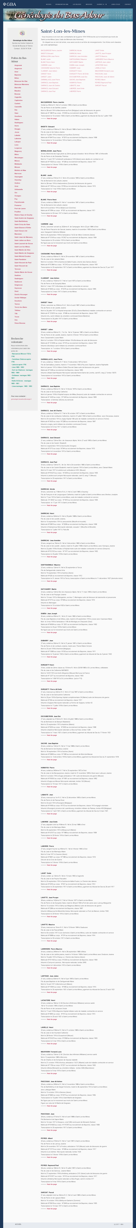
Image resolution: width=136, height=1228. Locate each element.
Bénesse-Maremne (22, 84)
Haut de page (52, 118)
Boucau (17, 94)
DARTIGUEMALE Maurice (78, 59)
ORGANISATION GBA (61, 4)
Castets (17, 103)
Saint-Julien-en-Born (22, 240)
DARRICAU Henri (75, 53)
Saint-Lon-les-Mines (22, 247)
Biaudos (18, 91)
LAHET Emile (99, 50)
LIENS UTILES (115, 4)
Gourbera (18, 116)
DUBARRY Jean (74, 68)
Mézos (17, 161)
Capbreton (19, 100)
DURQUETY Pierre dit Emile (79, 74)
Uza (16, 320)
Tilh (16, 314)
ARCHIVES (89, 4)
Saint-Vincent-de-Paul (23, 263)
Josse (17, 132)
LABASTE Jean (74, 85)
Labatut (17, 135)
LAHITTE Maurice (101, 56)
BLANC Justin (46, 59)
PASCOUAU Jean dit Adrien (104, 77)
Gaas (16, 113)
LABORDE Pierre (75, 91)
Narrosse (18, 174)
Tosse (17, 317)
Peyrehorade (19, 202)
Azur (16, 72)
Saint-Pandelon (20, 259)
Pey (16, 199)
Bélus (17, 78)
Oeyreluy (18, 180)
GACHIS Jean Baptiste (77, 80)
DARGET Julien (46, 77)
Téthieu (17, 310)
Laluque (18, 142)
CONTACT (128, 4)
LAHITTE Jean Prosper (103, 53)
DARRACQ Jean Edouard (49, 88)
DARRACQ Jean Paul (48, 91)
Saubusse (18, 282)
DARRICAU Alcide (75, 50)
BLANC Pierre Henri (48, 62)
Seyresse (18, 288)
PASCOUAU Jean (101, 74)
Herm (17, 126)
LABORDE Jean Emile (76, 88)
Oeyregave (19, 177)
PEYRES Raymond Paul (103, 83)
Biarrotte (18, 88)
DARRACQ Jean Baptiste (49, 83)
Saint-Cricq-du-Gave (22, 224)
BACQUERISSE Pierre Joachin (51, 50)
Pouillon (18, 212)
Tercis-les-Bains (21, 307)
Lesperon (18, 148)
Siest (16, 291)
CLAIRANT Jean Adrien (49, 71)
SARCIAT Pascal (100, 85)
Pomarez (18, 205)
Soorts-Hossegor (21, 294)
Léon (16, 145)
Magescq (18, 151)
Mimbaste (18, 164)
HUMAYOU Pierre (75, 83)
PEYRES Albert (100, 80)
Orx (16, 193)
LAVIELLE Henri (100, 68)
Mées (17, 154)
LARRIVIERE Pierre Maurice (104, 59)
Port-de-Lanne (20, 209)
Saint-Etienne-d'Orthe (23, 228)
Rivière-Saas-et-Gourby (23, 215)
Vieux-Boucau (20, 323)
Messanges (19, 158)
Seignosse (19, 285)
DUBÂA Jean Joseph (76, 65)
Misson (17, 167)
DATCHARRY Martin (76, 62)
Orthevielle (19, 189)
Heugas (17, 129)
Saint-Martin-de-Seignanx (24, 253)
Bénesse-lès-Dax (21, 81)
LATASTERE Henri (101, 65)
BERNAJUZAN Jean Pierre (50, 56)
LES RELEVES (77, 4)
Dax (16, 110)
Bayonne (18, 75)
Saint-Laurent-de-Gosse (24, 244)
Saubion (18, 275)
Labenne (18, 138)
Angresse (18, 68)
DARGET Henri (46, 74)
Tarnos (17, 304)
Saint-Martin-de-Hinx (22, 250)
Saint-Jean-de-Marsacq (23, 237)
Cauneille (18, 107)
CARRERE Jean (46, 65)
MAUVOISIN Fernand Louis (104, 71)
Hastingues (19, 123)
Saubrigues (19, 279)
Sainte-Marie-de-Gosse (23, 272)
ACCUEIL (49, 4)
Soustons (18, 301)
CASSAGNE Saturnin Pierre (50, 68)
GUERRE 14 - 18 (102, 4)
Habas (17, 119)
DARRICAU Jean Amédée (78, 56)
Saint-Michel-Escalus (23, 256)
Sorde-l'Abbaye (20, 298)
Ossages (18, 196)
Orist (16, 186)
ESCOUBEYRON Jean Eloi (78, 77)
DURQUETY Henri (75, 71)
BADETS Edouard (47, 53)
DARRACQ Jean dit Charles (50, 85)
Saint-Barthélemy (21, 221)
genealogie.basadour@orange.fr (21, 399)
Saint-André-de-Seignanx (24, 218)
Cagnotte (18, 97)
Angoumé (18, 65)
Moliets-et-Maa (20, 170)
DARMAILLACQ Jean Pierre (50, 80)
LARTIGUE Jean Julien (102, 62)
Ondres (17, 183)
